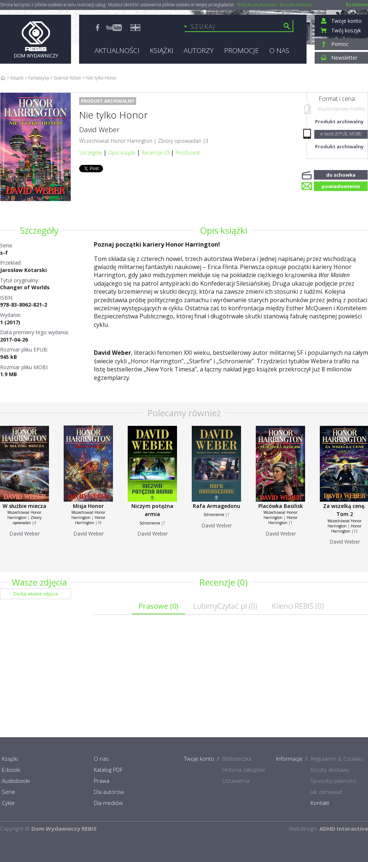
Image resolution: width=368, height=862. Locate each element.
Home (3, 78)
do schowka (341, 174)
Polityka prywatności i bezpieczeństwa (274, 5)
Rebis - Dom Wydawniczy (35, 39)
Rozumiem (357, 4)
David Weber (99, 129)
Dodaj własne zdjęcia (36, 594)
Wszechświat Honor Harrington (115, 140)
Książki (17, 78)
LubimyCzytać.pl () (225, 606)
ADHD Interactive (343, 828)
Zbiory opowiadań (179, 140)
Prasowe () (158, 606)
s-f (4, 252)
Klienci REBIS (298, 606)
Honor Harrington (90, 520)
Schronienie (149, 523)
